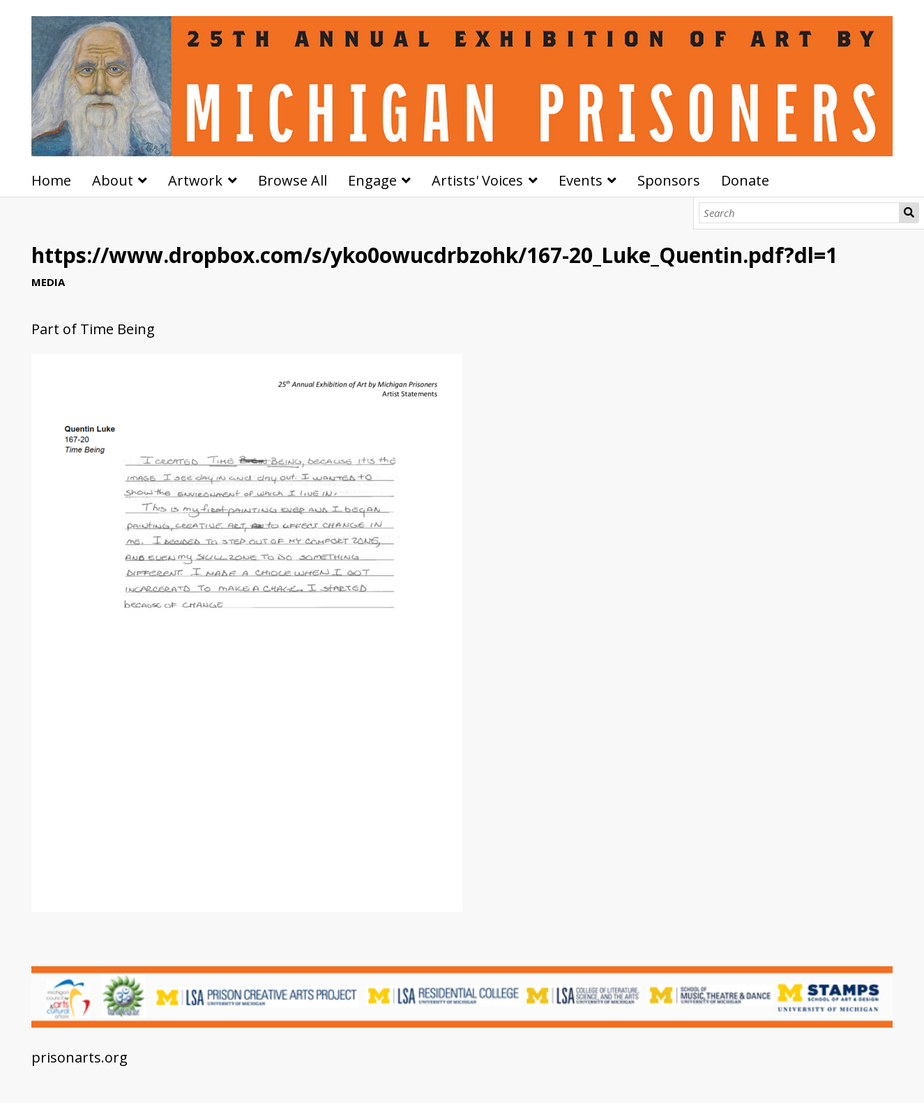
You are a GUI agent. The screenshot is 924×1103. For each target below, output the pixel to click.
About (112, 180)
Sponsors (668, 180)
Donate (745, 180)
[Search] (799, 212)
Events (581, 180)
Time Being (117, 329)
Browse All (292, 180)
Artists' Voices (477, 180)
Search (909, 212)
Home (51, 180)
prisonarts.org (79, 1057)
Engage (372, 180)
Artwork (195, 180)
